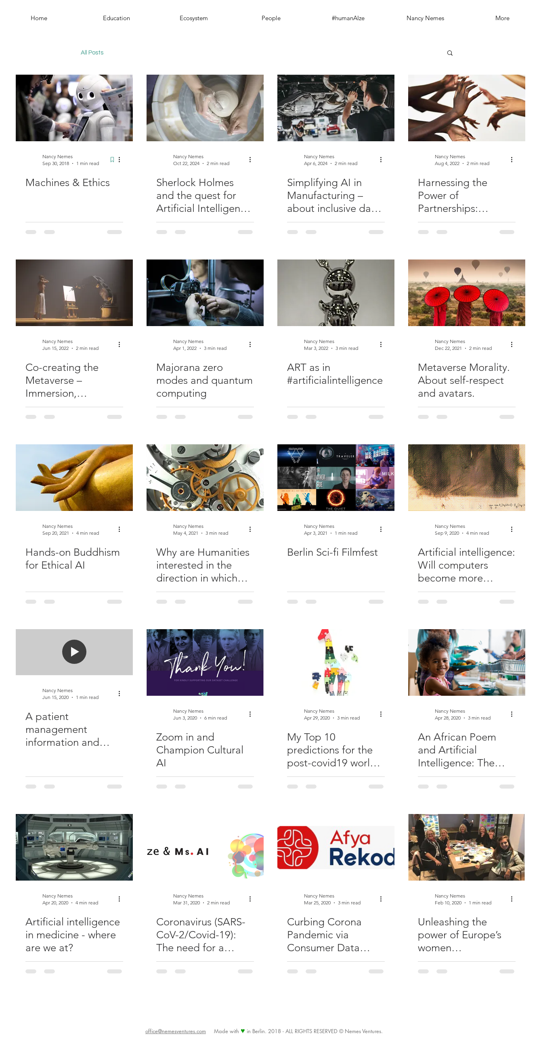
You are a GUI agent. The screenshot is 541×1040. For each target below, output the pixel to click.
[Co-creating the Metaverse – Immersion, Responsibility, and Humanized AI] (74, 292)
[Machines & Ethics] (74, 108)
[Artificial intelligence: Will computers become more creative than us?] (466, 477)
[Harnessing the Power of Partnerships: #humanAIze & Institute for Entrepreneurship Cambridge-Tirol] (466, 108)
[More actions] (122, 159)
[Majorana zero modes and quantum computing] (205, 292)
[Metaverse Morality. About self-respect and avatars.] (466, 292)
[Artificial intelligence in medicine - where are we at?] (74, 847)
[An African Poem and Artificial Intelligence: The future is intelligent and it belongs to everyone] (466, 662)
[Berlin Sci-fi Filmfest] (335, 477)
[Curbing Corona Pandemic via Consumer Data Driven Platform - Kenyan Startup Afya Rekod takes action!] (335, 847)
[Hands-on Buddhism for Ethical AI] (74, 477)
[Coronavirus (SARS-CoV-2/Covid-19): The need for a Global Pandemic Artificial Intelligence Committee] (205, 847)
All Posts (92, 53)
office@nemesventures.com (175, 1031)
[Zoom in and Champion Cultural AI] (205, 662)
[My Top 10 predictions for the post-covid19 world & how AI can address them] (335, 662)
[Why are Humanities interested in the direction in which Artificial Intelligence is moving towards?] (205, 477)
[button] (450, 53)
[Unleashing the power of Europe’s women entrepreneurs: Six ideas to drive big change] (466, 847)
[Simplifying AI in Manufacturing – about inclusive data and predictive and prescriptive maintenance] (335, 108)
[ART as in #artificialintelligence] (335, 292)
